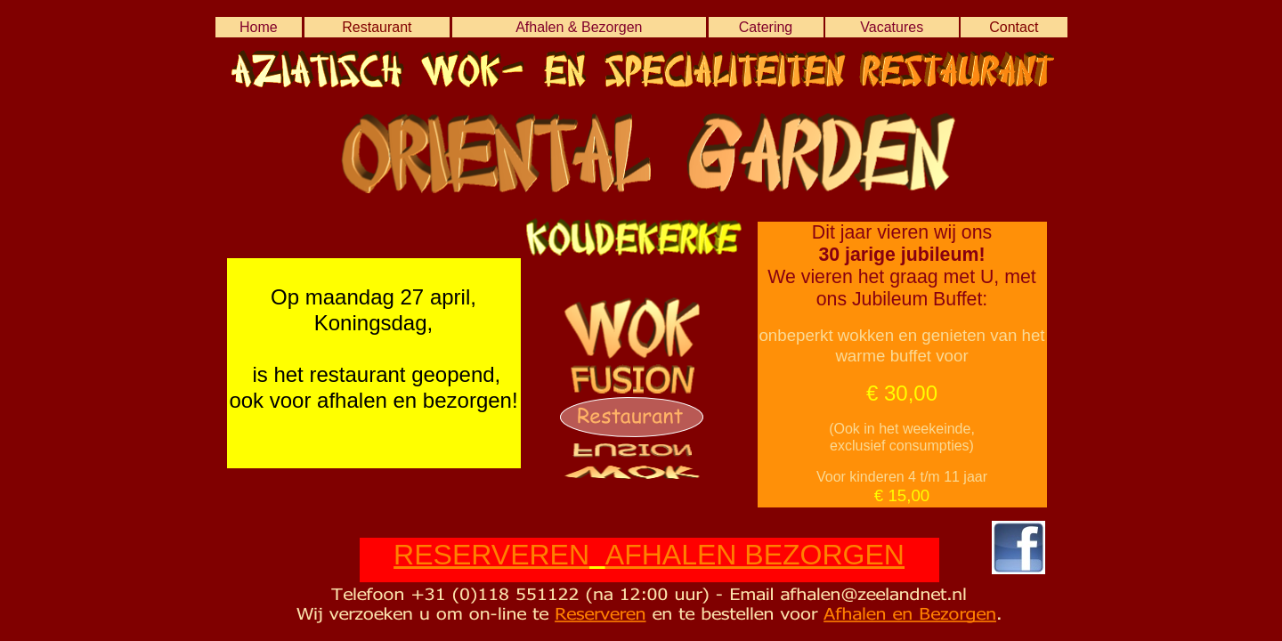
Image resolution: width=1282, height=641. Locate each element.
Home (258, 27)
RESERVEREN (491, 555)
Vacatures (891, 27)
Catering (765, 27)
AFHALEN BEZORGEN (755, 555)
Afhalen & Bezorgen (578, 27)
